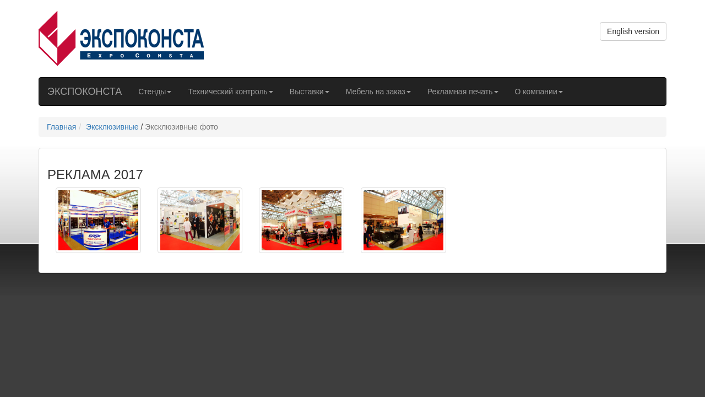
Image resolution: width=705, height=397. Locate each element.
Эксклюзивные (112, 126)
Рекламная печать (462, 91)
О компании (539, 91)
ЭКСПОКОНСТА (84, 91)
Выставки (309, 91)
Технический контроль (230, 91)
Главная (61, 126)
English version (633, 31)
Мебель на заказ (378, 91)
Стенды (154, 91)
